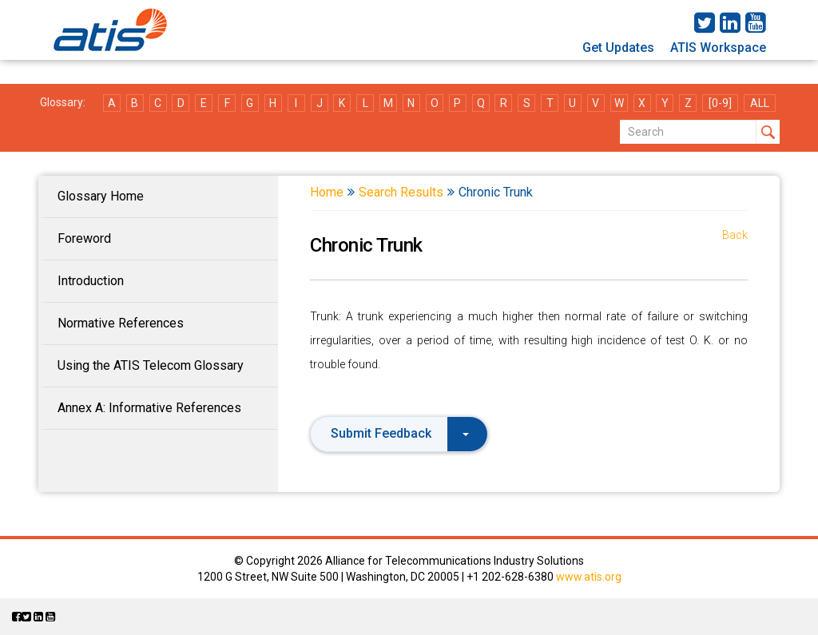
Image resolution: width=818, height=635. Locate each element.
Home (326, 192)
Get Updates (618, 47)
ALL (759, 103)
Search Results (401, 192)
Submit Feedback (400, 433)
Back (735, 234)
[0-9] (720, 103)
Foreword (84, 238)
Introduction (91, 280)
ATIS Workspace (718, 47)
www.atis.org (588, 576)
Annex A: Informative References (149, 407)
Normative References (121, 323)
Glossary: (62, 102)
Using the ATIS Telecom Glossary (151, 365)
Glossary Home (101, 196)
